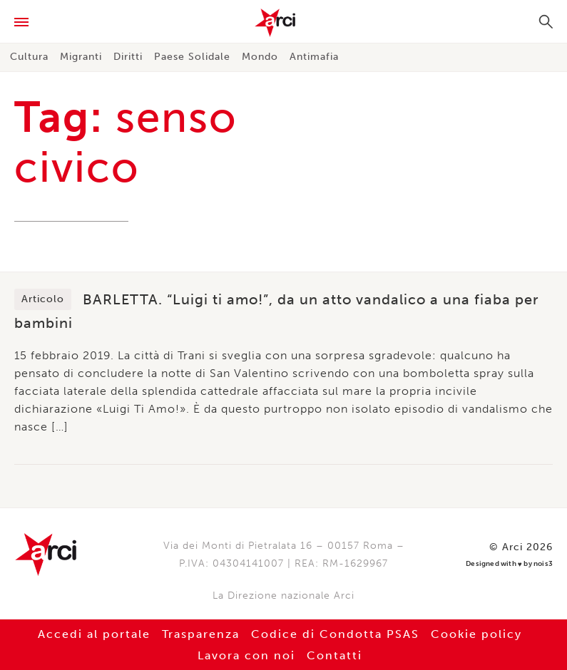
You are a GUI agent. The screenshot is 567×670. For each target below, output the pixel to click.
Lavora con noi (246, 655)
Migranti (81, 57)
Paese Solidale (192, 57)
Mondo (260, 57)
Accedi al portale (94, 634)
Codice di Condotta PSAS (335, 634)
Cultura (29, 57)
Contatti (334, 655)
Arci (283, 23)
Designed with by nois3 (509, 564)
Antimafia (314, 57)
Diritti (128, 57)
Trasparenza (201, 634)
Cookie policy (476, 634)
